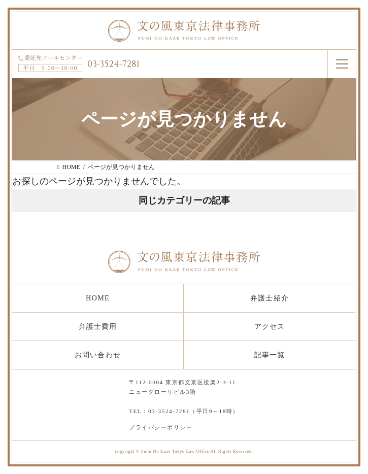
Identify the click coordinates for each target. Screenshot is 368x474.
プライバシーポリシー (160, 427)
